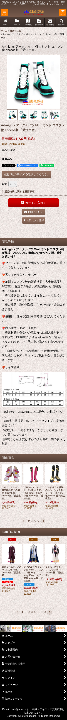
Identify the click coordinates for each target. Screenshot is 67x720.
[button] (4, 12)
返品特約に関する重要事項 (18, 191)
